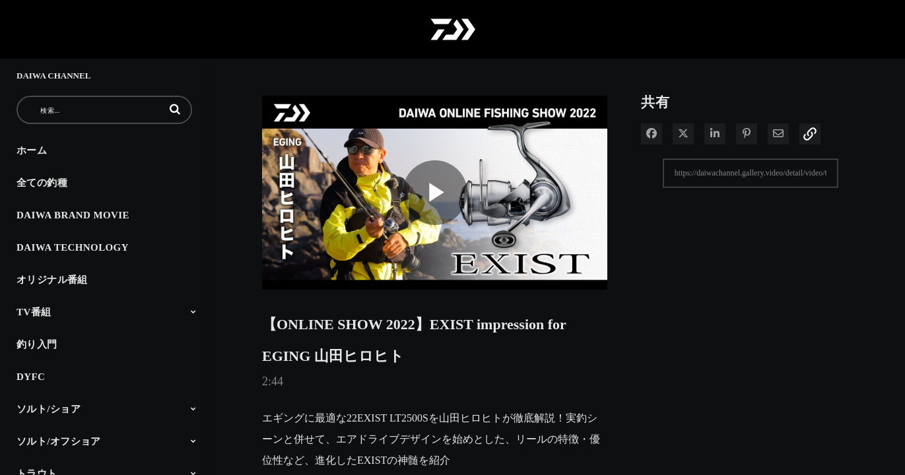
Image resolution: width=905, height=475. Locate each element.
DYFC (31, 376)
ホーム (32, 150)
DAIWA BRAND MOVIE (73, 215)
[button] (175, 109)
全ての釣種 (42, 182)
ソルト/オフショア (59, 441)
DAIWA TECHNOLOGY (73, 247)
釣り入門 (37, 344)
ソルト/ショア (49, 409)
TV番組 (34, 312)
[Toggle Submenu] (193, 311)
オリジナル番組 (52, 279)
